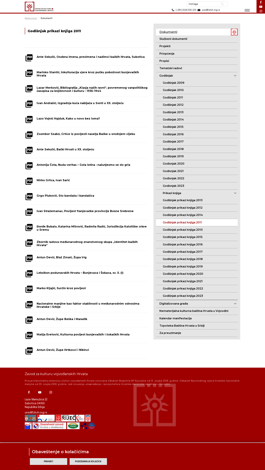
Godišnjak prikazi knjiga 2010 (183, 229)
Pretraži (223, 4)
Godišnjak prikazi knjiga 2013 (183, 200)
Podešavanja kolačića (88, 462)
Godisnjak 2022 (173, 178)
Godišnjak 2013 (173, 112)
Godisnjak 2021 (173, 171)
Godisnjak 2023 (173, 185)
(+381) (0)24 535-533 (183, 10)
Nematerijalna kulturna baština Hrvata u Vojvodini (193, 311)
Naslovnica (31, 18)
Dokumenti (46, 18)
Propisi (164, 61)
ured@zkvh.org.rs (36, 407)
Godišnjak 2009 (173, 82)
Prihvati (48, 462)
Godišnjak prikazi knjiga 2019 (183, 266)
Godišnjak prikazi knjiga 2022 (183, 288)
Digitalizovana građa (173, 303)
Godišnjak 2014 (173, 119)
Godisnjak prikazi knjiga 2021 (183, 281)
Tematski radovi (170, 68)
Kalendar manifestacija (175, 318)
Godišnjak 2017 (173, 141)
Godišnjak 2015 (173, 126)
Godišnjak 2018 (173, 149)
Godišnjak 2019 (173, 156)
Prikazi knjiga (172, 193)
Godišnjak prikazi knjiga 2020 (183, 273)
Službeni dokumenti (173, 39)
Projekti (164, 46)
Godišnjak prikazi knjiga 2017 (183, 251)
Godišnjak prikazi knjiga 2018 (183, 259)
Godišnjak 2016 (173, 134)
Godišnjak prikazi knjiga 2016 (183, 244)
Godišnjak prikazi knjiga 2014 (183, 215)
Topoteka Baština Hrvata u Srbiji (182, 325)
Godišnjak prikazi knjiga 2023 (183, 295)
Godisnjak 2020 (173, 163)
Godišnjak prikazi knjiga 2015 (183, 237)
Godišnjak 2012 (173, 104)
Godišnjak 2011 (173, 97)
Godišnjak (166, 75)
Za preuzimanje (170, 333)
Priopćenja (166, 53)
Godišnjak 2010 (173, 90)
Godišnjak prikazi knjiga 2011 (182, 222)
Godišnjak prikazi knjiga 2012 (183, 207)
